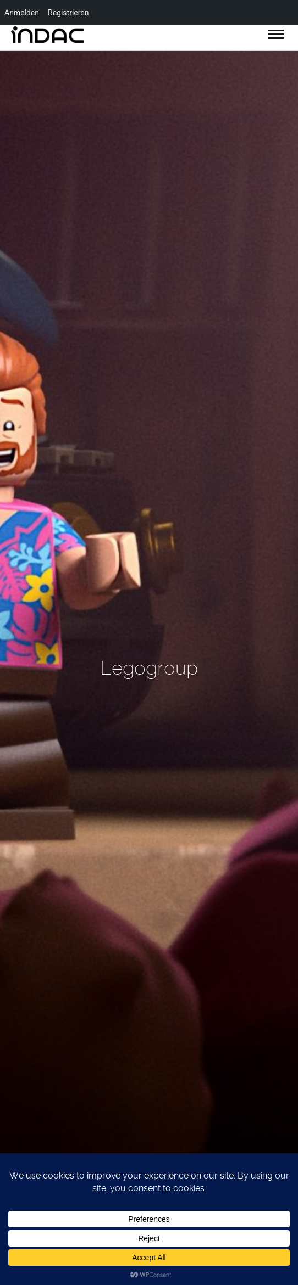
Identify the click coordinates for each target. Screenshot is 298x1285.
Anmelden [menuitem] (21, 12)
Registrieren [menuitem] (68, 12)
